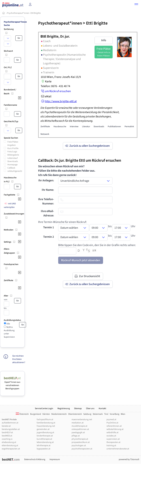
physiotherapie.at (80, 439)
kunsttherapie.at (44, 439)
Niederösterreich (59, 414)
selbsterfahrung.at (114, 429)
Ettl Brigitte (36, 13)
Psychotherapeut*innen (18, 13)
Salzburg (87, 414)
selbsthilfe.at (112, 432)
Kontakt (102, 408)
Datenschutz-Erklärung (34, 459)
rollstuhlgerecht (14, 171)
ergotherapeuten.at (11, 448)
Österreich (22, 414)
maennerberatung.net (82, 419)
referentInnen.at (114, 426)
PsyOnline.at (112, 422)
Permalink (129, 126)
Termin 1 (48, 227)
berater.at (6, 426)
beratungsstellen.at (11, 429)
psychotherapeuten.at (82, 448)
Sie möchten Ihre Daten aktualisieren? (18, 359)
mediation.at (78, 422)
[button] (136, 4)
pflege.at (76, 435)
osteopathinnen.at (80, 429)
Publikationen (114, 126)
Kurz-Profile (12, 148)
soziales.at (111, 435)
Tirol (106, 414)
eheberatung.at (9, 442)
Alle (8, 323)
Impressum (55, 459)
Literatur (86, 126)
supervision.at (113, 439)
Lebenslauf (12, 158)
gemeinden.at (43, 429)
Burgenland (35, 414)
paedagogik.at (78, 432)
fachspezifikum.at (45, 419)
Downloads (12, 161)
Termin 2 (48, 237)
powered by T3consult (129, 459)
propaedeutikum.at (81, 442)
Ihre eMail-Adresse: (47, 213)
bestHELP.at (7, 432)
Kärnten (46, 414)
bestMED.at (7, 435)
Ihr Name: (48, 190)
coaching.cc (7, 439)
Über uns (90, 408)
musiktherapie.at (79, 426)
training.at (111, 445)
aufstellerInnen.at (10, 422)
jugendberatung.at (45, 432)
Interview (74, 126)
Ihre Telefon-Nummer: (46, 201)
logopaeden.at (43, 448)
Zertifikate (45, 126)
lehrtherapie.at (43, 445)
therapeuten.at (113, 442)
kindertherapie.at (45, 435)
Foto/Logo (12, 151)
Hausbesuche (60, 126)
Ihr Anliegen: (46, 180)
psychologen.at (79, 445)
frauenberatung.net (46, 426)
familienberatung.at (46, 422)
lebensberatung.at (45, 442)
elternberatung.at (10, 445)
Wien (123, 414)
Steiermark (98, 414)
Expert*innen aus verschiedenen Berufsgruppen (12, 383)
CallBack (11, 167)
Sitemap (78, 408)
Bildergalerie (13, 154)
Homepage (12, 164)
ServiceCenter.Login (44, 408)
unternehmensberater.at (117, 448)
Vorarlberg (114, 414)
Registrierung (63, 408)
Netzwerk (44, 134)
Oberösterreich (75, 414)
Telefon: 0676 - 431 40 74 (55, 86)
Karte (46, 81)
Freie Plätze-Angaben (13, 143)
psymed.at (111, 419)
